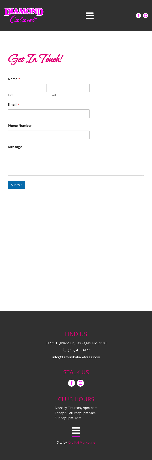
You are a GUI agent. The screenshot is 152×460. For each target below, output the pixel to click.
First (10, 95)
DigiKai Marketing (81, 442)
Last (53, 95)
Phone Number (20, 126)
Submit (16, 184)
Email (13, 104)
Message (15, 147)
